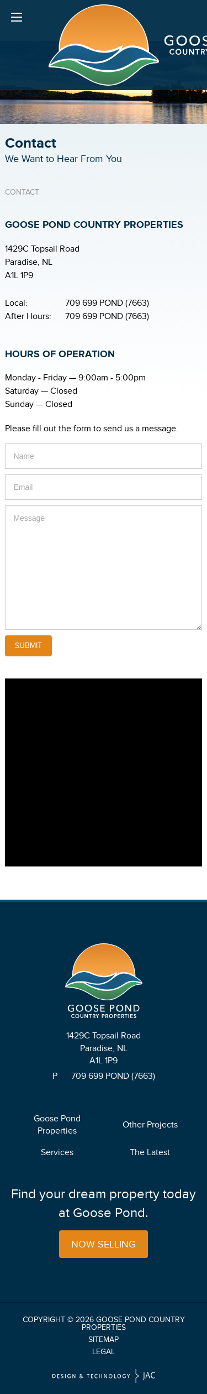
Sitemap (103, 1339)
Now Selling (103, 1244)
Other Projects (150, 1124)
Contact (22, 192)
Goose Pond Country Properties (133, 1323)
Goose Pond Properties (57, 1124)
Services (57, 1152)
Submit (28, 645)
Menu (16, 19)
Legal (103, 1351)
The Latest (150, 1152)
